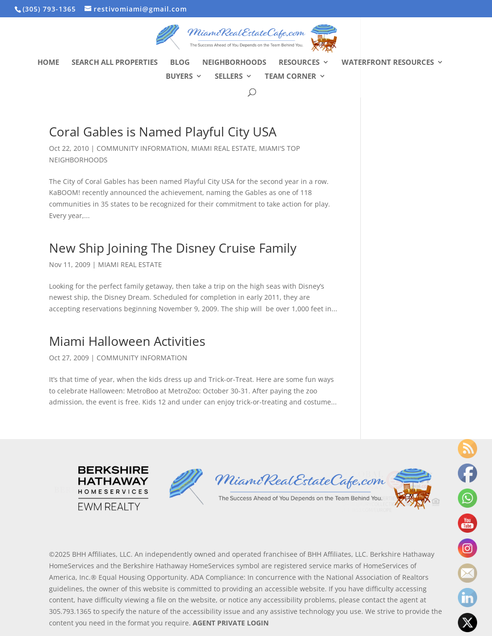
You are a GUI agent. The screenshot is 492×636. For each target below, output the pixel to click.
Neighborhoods (234, 63)
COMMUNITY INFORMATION (142, 148)
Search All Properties (115, 63)
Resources (299, 63)
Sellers (229, 77)
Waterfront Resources (388, 63)
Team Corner (290, 77)
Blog (180, 63)
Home (48, 63)
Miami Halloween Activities (127, 341)
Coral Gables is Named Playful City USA (162, 131)
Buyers (179, 77)
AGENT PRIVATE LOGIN (231, 622)
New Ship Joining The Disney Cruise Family (172, 248)
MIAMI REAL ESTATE (223, 148)
